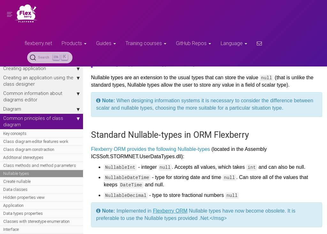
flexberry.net (38, 43)
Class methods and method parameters (39, 165)
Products (74, 43)
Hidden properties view (24, 197)
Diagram (41, 109)
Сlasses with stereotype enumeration (36, 221)
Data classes (15, 189)
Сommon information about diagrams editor (41, 96)
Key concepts (15, 133)
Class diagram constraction (28, 149)
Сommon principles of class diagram (41, 121)
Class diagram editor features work (35, 141)
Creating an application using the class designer (41, 80)
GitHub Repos (193, 43)
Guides (106, 43)
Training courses (145, 43)
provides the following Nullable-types (168, 149)
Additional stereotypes (23, 157)
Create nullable (17, 181)
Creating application (41, 68)
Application (13, 205)
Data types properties (23, 213)
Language (234, 43)
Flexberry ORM (108, 149)
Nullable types (16, 173)
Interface (11, 229)
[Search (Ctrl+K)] (49, 57)
